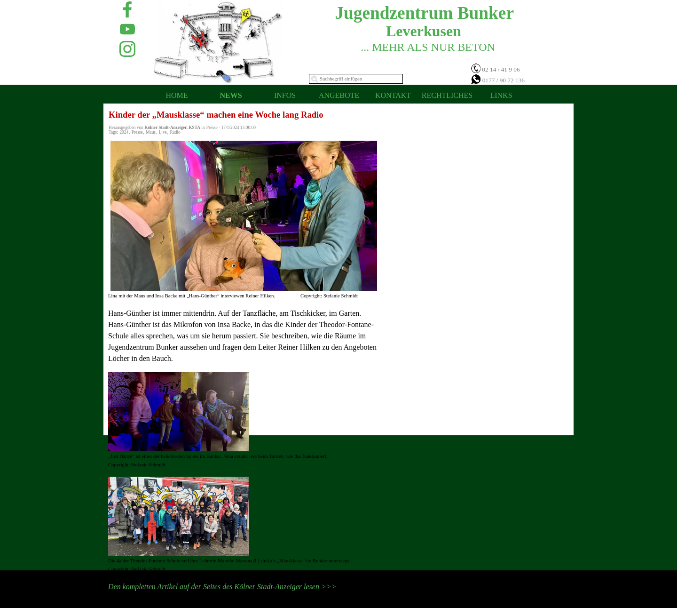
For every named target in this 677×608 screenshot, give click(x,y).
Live (163, 132)
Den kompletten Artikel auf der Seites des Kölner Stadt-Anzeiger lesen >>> (222, 587)
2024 (123, 132)
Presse (137, 132)
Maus (151, 132)
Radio (175, 132)
